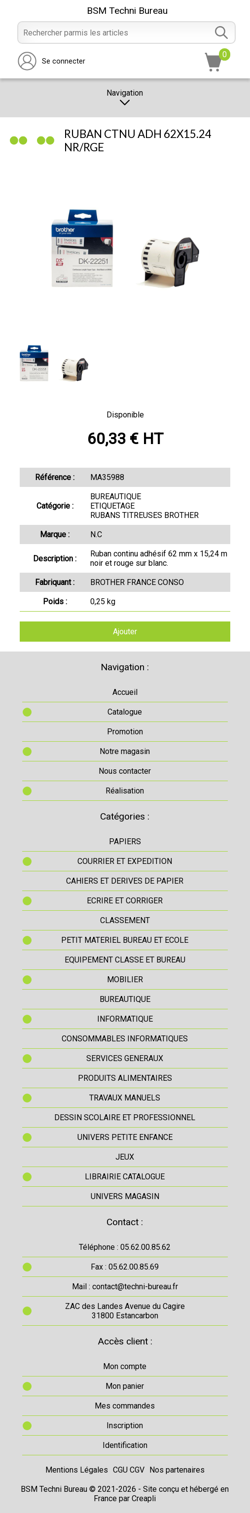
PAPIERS (125, 841)
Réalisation (125, 790)
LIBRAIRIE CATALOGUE (125, 1176)
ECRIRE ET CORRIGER (125, 900)
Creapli (144, 1498)
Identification (125, 1445)
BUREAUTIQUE (125, 999)
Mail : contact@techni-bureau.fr (125, 1286)
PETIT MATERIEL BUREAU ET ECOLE (124, 940)
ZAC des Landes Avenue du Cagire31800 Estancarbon (125, 1311)
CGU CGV (128, 1470)
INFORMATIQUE (125, 1019)
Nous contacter (125, 771)
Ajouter (125, 631)
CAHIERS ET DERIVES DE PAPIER (124, 881)
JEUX (124, 1157)
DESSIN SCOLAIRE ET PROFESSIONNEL (124, 1117)
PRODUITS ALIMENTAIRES (125, 1078)
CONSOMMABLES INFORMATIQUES (125, 1038)
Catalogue (124, 712)
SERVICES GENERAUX (124, 1058)
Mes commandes (125, 1405)
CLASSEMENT (125, 920)
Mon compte (124, 1366)
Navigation (125, 97)
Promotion (125, 731)
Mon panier (125, 1386)
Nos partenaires (177, 1470)
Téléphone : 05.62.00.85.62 (125, 1247)
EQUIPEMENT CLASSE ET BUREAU (125, 959)
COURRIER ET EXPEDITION (124, 861)
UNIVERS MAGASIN (125, 1196)
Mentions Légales (76, 1470)
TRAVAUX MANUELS (124, 1097)
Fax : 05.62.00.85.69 (125, 1267)
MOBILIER (125, 979)
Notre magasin (125, 751)
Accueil (125, 692)
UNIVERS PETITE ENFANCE (125, 1137)
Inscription (125, 1425)
